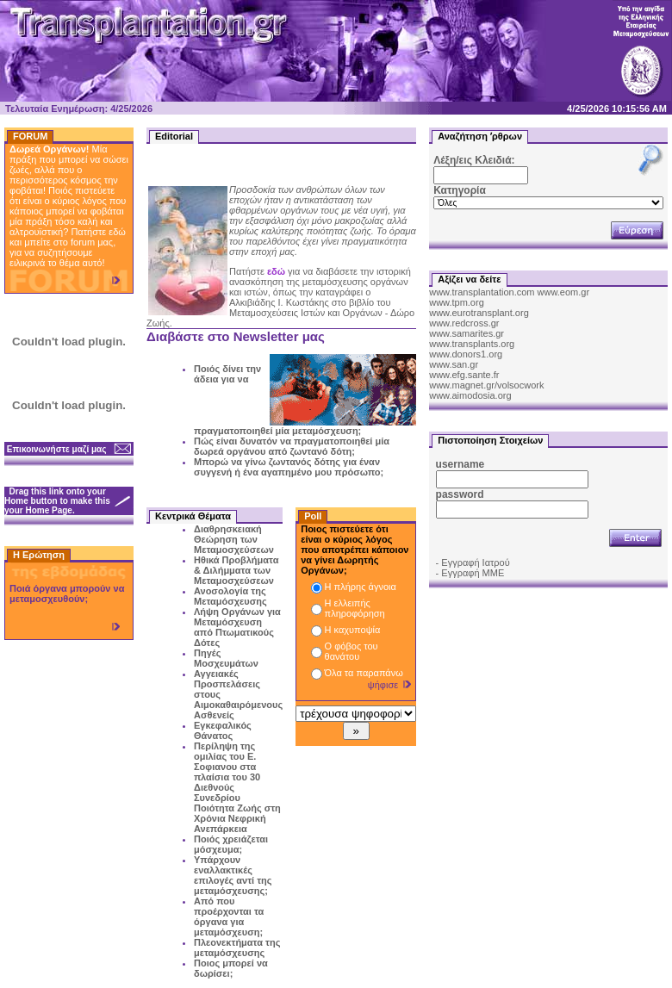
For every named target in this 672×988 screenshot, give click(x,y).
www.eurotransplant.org (479, 313)
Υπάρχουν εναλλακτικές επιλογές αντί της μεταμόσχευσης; (233, 875)
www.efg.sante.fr (464, 375)
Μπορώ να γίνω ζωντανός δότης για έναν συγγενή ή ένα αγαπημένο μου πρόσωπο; (288, 467)
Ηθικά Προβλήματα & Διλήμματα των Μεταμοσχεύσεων (236, 570)
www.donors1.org (465, 354)
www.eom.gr (564, 292)
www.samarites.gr (466, 333)
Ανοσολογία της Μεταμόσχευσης (230, 596)
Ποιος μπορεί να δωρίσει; (231, 968)
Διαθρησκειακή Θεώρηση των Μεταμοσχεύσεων (234, 539)
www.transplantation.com (481, 292)
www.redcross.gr (464, 323)
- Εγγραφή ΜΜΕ (470, 573)
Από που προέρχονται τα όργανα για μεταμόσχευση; (229, 916)
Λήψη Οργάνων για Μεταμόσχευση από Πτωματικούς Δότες (237, 627)
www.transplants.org (471, 344)
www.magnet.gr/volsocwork (486, 385)
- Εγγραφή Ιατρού (473, 562)
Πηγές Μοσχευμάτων (226, 658)
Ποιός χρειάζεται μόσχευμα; (231, 844)
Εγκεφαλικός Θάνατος (223, 730)
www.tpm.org (456, 302)
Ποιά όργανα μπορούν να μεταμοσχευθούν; (66, 593)
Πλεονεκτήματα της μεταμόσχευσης (237, 947)
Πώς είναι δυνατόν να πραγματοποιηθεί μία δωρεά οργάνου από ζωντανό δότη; (291, 446)
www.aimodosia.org (470, 395)
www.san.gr (453, 364)
